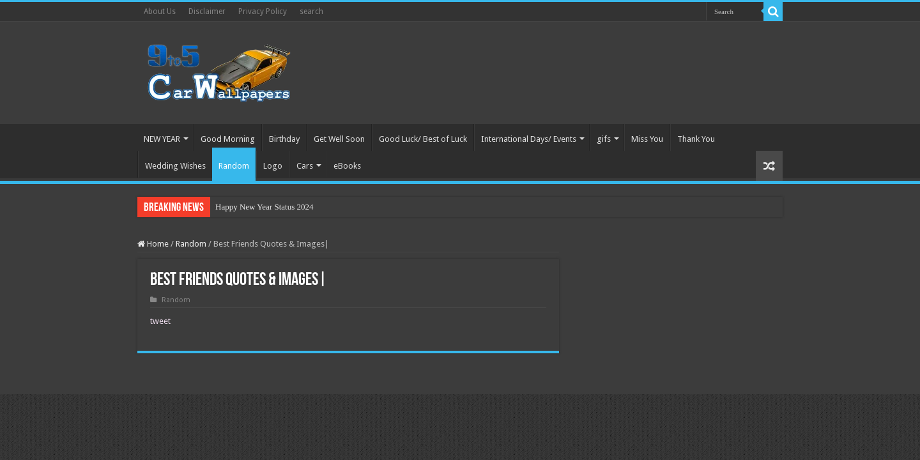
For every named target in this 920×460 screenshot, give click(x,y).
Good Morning (228, 139)
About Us (160, 11)
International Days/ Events (528, 139)
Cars (304, 166)
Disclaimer (207, 11)
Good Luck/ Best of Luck (423, 139)
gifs (604, 139)
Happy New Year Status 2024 (264, 206)
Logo (272, 166)
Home (153, 244)
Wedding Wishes (175, 166)
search (311, 11)
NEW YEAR (162, 139)
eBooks (347, 166)
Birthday (284, 139)
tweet (160, 321)
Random (233, 166)
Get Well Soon (339, 139)
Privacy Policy (262, 11)
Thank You (696, 139)
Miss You (647, 139)
